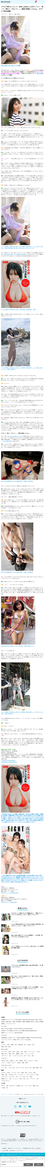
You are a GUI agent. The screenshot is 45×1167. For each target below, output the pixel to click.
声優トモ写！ (16, 1039)
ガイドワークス (10, 1019)
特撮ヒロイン (6, 1078)
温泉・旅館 (38, 1067)
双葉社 (3, 1023)
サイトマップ (19, 1150)
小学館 (13, 1021)
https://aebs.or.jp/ (4, 1143)
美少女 (5, 1060)
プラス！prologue (16, 1037)
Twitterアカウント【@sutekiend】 (9, 902)
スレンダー (6, 1051)
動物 (36, 1085)
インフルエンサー (26, 1076)
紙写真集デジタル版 (6, 1037)
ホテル (28, 1067)
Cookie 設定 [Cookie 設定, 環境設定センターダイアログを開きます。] (3, 1164)
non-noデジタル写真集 (19, 1030)
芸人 (26, 1078)
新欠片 (32, 1021)
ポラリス (23, 1039)
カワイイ (6, 1062)
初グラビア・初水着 (17, 1085)
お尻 (24, 1051)
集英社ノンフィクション (7, 1032)
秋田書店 (3, 1019)
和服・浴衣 (6, 1046)
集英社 (3, 1021)
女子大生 (13, 1074)
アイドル (16, 1072)
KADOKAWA (18, 1019)
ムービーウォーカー (10, 1023)
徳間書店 (28, 1021)
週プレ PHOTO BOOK (7, 1028)
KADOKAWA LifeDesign (28, 1019)
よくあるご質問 (5, 1150)
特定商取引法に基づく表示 (28, 1148)
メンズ (28, 1085)
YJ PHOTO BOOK (18, 1028)
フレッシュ (29, 1053)
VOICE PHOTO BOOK (36, 1037)
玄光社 (36, 1019)
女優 (24, 1072)
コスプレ (5, 1044)
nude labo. (28, 1039)
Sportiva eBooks (18, 1032)
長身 (12, 1053)
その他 (5, 1087)
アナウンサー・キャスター (10, 1076)
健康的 (20, 1053)
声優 (4, 1074)
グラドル (6, 1072)
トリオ (11, 1067)
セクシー (16, 1062)
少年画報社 (18, 1021)
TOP (2, 1094)
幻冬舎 (40, 1019)
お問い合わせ (12, 1150)
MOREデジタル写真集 (7, 1030)
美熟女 (23, 1060)
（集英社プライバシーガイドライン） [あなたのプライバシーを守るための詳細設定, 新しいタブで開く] (9, 1161)
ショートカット (34, 1051)
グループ (20, 1067)
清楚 (25, 1062)
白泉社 (36, 1021)
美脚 (4, 1053)
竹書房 (23, 1021)
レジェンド (18, 1078)
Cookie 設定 (38, 1148)
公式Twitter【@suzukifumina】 (8, 760)
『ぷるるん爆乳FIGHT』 (7, 441)
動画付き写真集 (26, 1037)
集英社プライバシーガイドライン (15, 1148)
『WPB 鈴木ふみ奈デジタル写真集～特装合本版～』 (15, 254)
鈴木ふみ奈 (39, 73)
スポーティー (6, 1055)
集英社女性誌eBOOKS (31, 1030)
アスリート (35, 1078)
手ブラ (5, 1085)
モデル (32, 1072)
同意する (28, 1164)
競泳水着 (22, 1044)
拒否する (38, 1164)
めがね (31, 1044)
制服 (14, 1044)
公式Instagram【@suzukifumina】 (9, 762)
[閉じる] (42, 1158)
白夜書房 (41, 1021)
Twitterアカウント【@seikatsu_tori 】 (10, 892)
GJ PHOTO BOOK (27, 1028)
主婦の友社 (8, 1021)
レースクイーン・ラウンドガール (28, 1074)
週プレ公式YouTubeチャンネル (14, 436)
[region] (22, 1161)
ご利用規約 (4, 1148)
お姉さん (14, 1060)
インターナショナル (20, 1055)
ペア (4, 1067)
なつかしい (33, 1060)
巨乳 (16, 1051)
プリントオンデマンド (7, 1039)
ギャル (31, 1055)
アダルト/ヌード (5, 1080)
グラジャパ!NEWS (8, 1094)
